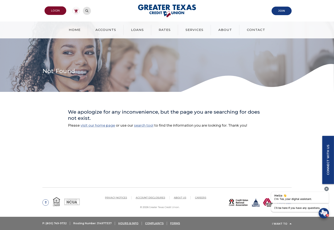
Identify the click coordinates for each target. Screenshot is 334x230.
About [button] (225, 29)
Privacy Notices (116, 197)
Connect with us (328, 160)
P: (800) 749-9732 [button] (54, 224)
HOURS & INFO (129, 224)
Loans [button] (137, 29)
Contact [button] (256, 29)
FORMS (176, 224)
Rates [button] (165, 29)
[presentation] (326, 189)
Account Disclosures (150, 197)
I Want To (279, 224)
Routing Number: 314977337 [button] (92, 224)
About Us (180, 197)
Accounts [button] (105, 29)
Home (75, 29)
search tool (143, 125)
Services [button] (194, 29)
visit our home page (98, 125)
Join (281, 10)
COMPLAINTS (155, 224)
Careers (200, 197)
